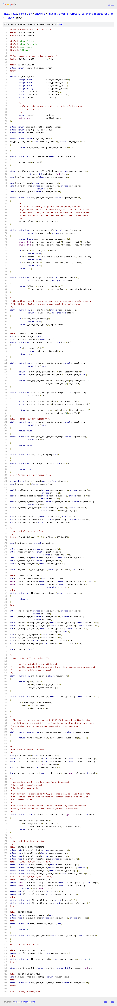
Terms (32, 1001)
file (60, 24)
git (30, 13)
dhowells (40, 13)
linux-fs (52, 13)
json (112, 1001)
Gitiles (17, 1001)
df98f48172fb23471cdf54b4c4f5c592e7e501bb (86, 13)
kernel (23, 13)
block (10, 17)
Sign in (111, 4)
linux (6, 13)
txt (105, 1001)
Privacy (24, 1001)
